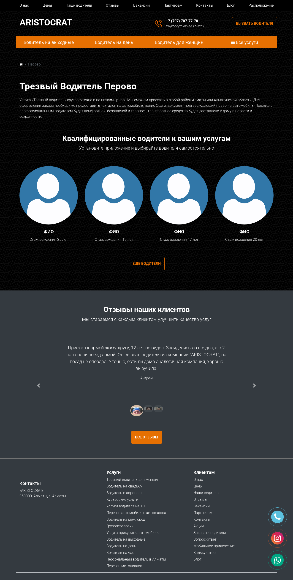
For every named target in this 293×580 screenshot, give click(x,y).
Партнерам (172, 5)
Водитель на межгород (125, 519)
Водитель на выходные (125, 539)
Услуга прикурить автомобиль (132, 533)
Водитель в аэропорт (124, 493)
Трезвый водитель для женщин (132, 479)
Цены (47, 5)
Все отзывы (146, 437)
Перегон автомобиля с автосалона (136, 513)
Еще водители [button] (147, 263)
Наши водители (79, 5)
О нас (24, 5)
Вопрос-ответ (205, 539)
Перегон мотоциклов (124, 566)
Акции (198, 526)
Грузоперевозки (119, 526)
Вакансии (141, 5)
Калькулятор (204, 552)
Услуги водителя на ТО (125, 506)
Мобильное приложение (214, 546)
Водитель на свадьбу (124, 486)
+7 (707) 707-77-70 (182, 21)
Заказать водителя (209, 533)
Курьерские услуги (122, 499)
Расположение (261, 5)
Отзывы (112, 5)
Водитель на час (120, 552)
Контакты (204, 5)
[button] (38, 385)
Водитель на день (121, 546)
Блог (231, 5)
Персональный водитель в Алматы (136, 559)
